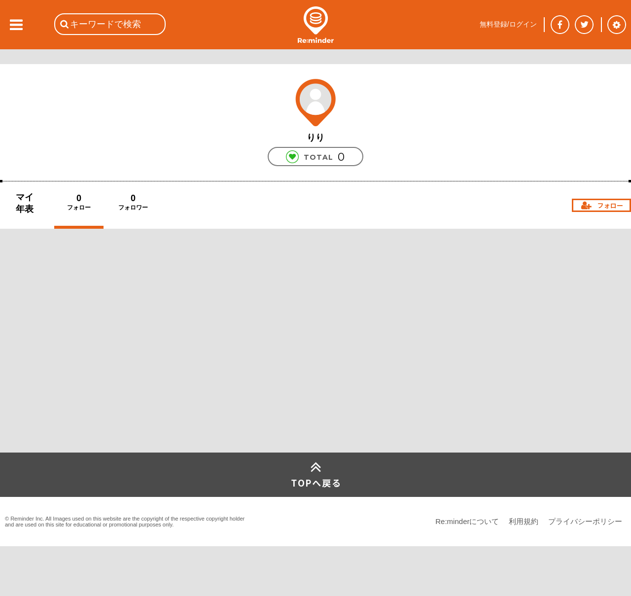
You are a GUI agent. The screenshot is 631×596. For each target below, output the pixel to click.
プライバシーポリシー (585, 521)
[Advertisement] (74, 379)
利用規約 (523, 521)
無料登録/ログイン (508, 24)
